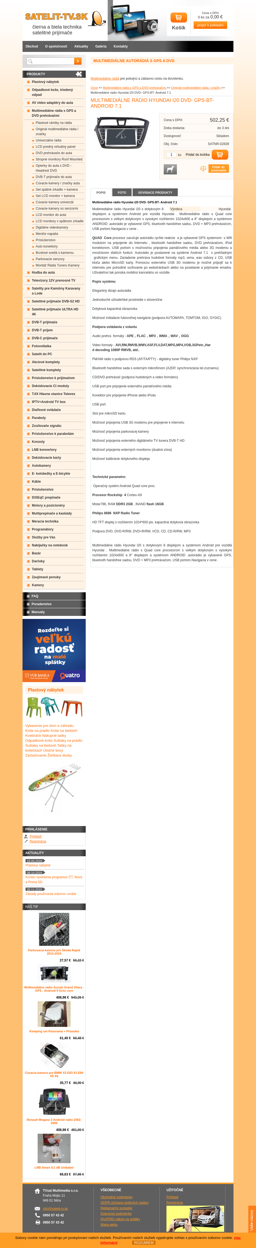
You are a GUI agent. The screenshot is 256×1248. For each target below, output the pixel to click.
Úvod (94, 87)
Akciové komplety (46, 362)
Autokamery (41, 466)
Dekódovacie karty (46, 458)
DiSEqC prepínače (46, 497)
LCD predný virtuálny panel (56, 147)
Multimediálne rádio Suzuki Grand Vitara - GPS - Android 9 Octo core (54, 989)
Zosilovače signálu (46, 426)
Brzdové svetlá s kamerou (55, 253)
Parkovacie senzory (50, 259)
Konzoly (38, 442)
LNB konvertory (44, 450)
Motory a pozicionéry (48, 505)
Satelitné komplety (46, 370)
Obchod (32, 46)
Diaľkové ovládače (46, 410)
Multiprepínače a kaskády (52, 513)
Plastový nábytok (45, 82)
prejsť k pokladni (210, 25)
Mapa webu (109, 1225)
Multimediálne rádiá (105, 78)
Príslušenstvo (45, 240)
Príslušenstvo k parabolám (53, 434)
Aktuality (81, 46)
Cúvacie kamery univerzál (54, 202)
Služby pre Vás (43, 537)
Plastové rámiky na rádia (54, 123)
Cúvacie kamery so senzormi (57, 208)
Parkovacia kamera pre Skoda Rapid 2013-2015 (54, 952)
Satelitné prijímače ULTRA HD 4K (55, 311)
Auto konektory (47, 246)
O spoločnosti (56, 46)
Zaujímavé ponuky (46, 577)
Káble (36, 481)
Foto (122, 192)
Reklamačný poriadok (116, 1208)
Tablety (37, 569)
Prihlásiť (36, 836)
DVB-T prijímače (44, 322)
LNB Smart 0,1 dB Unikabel (54, 1167)
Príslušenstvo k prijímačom (53, 378)
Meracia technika (45, 521)
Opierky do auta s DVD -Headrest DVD (53, 168)
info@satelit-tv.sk (55, 1209)
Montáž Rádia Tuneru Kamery (57, 265)
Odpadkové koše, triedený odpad (52, 92)
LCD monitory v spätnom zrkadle (60, 221)
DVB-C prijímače (45, 338)
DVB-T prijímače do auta (54, 177)
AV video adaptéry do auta (52, 103)
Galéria (101, 46)
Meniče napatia (47, 234)
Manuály (38, 612)
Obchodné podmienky (117, 1197)
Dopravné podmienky (116, 1214)
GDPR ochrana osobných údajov (125, 1203)
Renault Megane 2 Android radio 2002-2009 (54, 1121)
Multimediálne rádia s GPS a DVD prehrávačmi (135, 87)
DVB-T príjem (42, 330)
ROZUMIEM (143, 1243)
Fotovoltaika (41, 346)
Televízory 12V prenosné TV (54, 280)
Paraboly (39, 418)
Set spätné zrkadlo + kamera (57, 189)
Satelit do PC (42, 354)
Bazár (36, 553)
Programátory (43, 529)
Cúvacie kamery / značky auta (58, 183)
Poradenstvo (42, 604)
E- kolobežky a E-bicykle (51, 474)
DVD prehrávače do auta (54, 153)
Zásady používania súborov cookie (51, 894)
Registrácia (38, 841)
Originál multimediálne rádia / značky (196, 87)
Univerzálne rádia (48, 140)
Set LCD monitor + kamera (55, 196)
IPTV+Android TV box (49, 402)
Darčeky (38, 561)
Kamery (38, 585)
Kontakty (121, 46)
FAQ (35, 596)
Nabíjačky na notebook (50, 545)
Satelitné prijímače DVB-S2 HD (56, 301)
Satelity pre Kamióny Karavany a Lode (56, 291)
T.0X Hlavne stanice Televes (53, 394)
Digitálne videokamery (52, 227)
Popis (101, 192)
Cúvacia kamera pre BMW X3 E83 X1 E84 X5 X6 (54, 1074)
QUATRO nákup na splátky (120, 1219)
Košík (179, 21)
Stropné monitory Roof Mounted (59, 159)
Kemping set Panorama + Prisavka (54, 1031)
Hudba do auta (43, 272)
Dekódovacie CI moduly (50, 386)
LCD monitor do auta (51, 215)
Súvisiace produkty (155, 192)
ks (179, 155)
